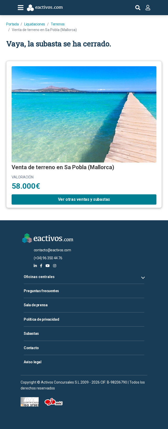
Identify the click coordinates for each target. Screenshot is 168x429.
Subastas (31, 333)
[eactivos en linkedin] (35, 266)
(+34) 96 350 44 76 (48, 258)
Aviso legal (32, 362)
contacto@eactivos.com (52, 250)
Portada (12, 24)
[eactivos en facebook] (41, 266)
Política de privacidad (41, 319)
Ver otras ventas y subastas (84, 199)
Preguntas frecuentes (41, 291)
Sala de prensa (35, 305)
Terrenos (58, 24)
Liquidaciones (34, 24)
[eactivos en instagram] (54, 266)
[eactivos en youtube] (48, 266)
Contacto (31, 348)
